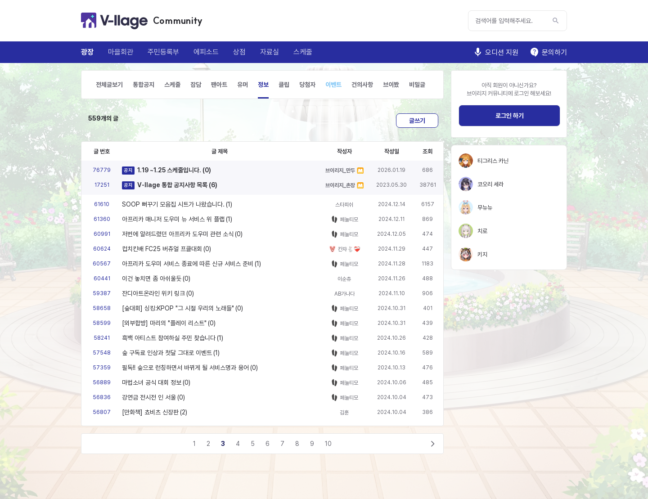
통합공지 (143, 84)
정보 (263, 84)
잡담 (195, 84)
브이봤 (391, 84)
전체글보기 (109, 84)
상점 (239, 52)
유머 (242, 84)
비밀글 (417, 84)
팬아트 (219, 84)
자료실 (269, 52)
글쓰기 (417, 120)
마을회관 (120, 52)
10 (328, 443)
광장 (87, 52)
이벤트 (333, 84)
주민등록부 (163, 52)
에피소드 (206, 52)
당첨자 (307, 84)
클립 (284, 84)
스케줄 (302, 52)
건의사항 (362, 84)
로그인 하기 (509, 115)
